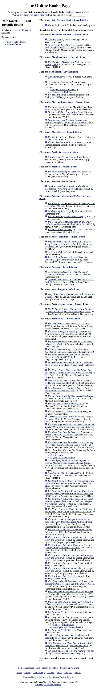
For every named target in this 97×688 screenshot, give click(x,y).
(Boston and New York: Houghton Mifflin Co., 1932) (68, 46)
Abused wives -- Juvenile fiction (66, 132)
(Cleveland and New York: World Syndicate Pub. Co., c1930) (68, 332)
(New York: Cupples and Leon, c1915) (69, 644)
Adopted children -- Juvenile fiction (68, 237)
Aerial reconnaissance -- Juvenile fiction (70, 304)
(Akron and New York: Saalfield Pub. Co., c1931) (67, 636)
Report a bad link (50, 668)
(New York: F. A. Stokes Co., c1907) (69, 142)
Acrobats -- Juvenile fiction (64, 167)
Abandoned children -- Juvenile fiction (69, 34)
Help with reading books (29, 668)
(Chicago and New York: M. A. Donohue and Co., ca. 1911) (70, 397)
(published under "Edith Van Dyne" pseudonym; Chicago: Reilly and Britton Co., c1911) (69, 582)
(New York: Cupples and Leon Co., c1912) (69, 425)
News (33, 677)
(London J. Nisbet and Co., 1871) (66, 273)
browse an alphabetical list (36, 15)
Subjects (68, 672)
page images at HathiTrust (62, 92)
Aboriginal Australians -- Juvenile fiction (70, 102)
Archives (53, 677)
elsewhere (6, 32)
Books (26, 677)
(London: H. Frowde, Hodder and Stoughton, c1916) (68, 381)
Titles (59, 672)
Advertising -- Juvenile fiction (65, 289)
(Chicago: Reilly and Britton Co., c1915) (70, 510)
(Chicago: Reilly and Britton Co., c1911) (68, 371)
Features (42, 677)
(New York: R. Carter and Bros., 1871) (69, 280)
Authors (51, 672)
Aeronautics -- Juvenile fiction (65, 318)
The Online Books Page (48, 5)
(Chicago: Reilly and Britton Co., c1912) (69, 538)
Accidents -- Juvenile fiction (64, 152)
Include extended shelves (77, 12)
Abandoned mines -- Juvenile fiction (68, 57)
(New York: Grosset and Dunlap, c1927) (69, 483)
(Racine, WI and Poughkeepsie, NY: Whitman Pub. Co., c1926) (69, 501)
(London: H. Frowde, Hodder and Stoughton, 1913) (68, 310)
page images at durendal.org (62, 457)
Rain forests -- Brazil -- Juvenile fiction (70, 20)
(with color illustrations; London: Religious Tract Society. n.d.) (67, 258)
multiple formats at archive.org (64, 89)
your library (23, 30)
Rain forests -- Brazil (16, 42)
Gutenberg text (56, 455)
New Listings (39, 672)
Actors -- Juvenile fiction (63, 181)
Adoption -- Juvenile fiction (64, 267)
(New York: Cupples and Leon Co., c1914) (69, 603)
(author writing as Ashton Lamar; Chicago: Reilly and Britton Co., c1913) (68, 463)
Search (27, 672)
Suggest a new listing (69, 668)
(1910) (65, 473)
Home (19, 672)
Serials (78, 672)
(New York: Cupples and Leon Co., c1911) (69, 434)
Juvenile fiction (14, 44)
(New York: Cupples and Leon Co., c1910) (69, 592)
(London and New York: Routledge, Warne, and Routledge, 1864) (69, 244)
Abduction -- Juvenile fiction (64, 72)
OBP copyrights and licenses (48, 684)
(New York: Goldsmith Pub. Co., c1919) (68, 223)
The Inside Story (66, 677)
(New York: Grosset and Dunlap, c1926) (69, 493)
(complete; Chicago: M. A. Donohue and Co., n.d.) (69, 122)
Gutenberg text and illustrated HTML (66, 627)
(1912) (68, 342)
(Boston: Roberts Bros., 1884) (67, 157)
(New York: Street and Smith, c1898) (67, 187)
